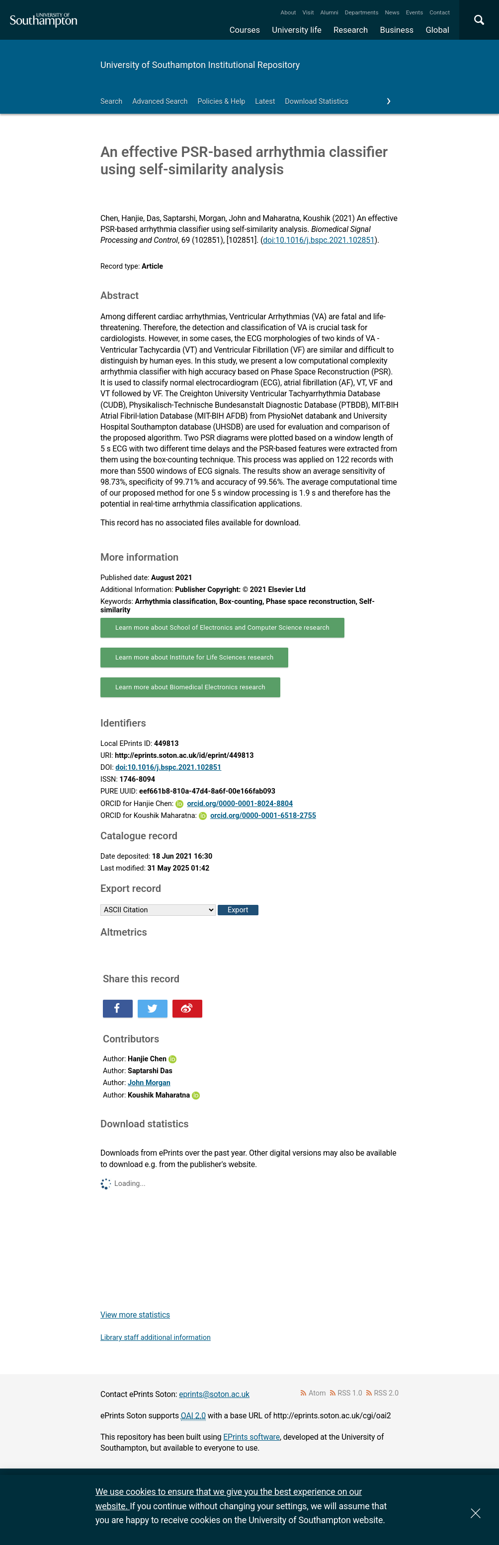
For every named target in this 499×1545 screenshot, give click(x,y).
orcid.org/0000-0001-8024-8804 (240, 804)
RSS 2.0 (386, 1393)
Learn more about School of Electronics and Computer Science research (222, 627)
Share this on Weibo (187, 1009)
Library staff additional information (155, 1337)
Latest (265, 101)
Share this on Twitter (152, 1009)
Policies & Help (221, 101)
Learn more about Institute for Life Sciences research (194, 657)
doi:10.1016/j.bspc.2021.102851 (318, 240)
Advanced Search (159, 101)
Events (414, 12)
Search (111, 101)
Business (397, 30)
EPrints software (251, 1437)
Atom (317, 1393)
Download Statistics (316, 101)
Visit (308, 12)
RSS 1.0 (349, 1393)
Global (437, 30)
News (392, 12)
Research (350, 30)
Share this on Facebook (118, 1009)
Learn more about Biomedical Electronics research (190, 687)
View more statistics (135, 1315)
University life (297, 30)
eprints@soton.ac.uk (214, 1394)
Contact (439, 12)
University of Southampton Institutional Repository (200, 65)
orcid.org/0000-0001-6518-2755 (263, 815)
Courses (245, 30)
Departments (362, 12)
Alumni (329, 12)
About (288, 12)
